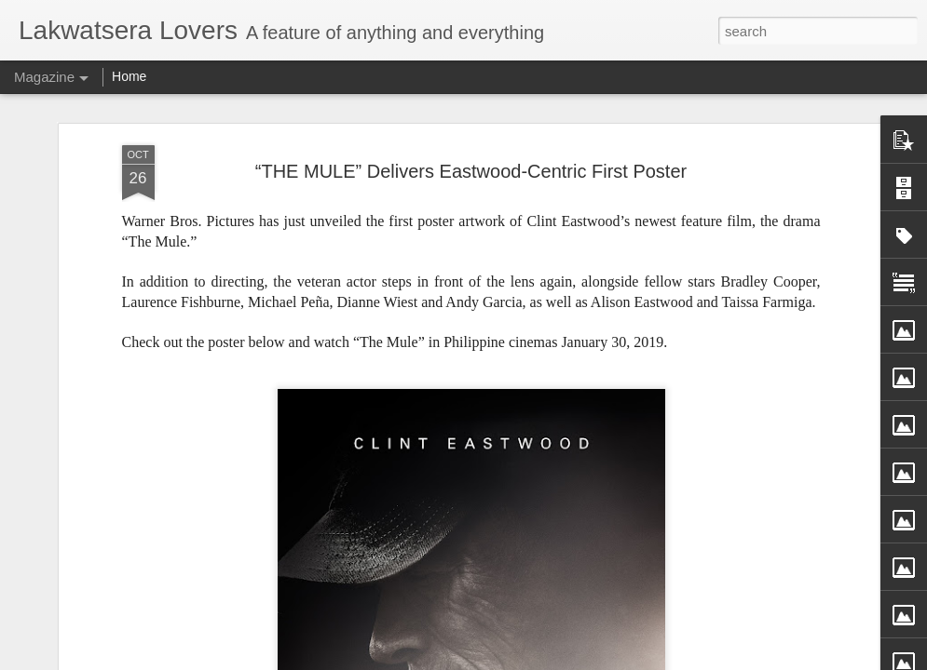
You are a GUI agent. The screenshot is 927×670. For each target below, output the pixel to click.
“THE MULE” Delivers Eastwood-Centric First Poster (471, 163)
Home (129, 76)
